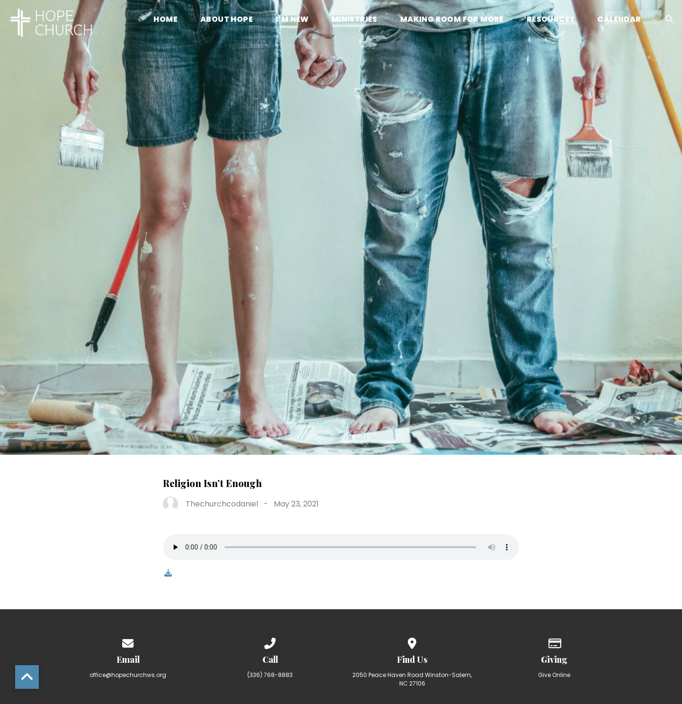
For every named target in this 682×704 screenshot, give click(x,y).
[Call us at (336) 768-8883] (270, 642)
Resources (551, 20)
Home (165, 20)
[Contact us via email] (128, 642)
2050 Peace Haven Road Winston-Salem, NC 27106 (412, 679)
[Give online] (554, 642)
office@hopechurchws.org (128, 675)
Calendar (619, 20)
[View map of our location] (412, 642)
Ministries (354, 20)
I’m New (292, 20)
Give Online (554, 675)
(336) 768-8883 (270, 675)
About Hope (226, 20)
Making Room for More (452, 20)
